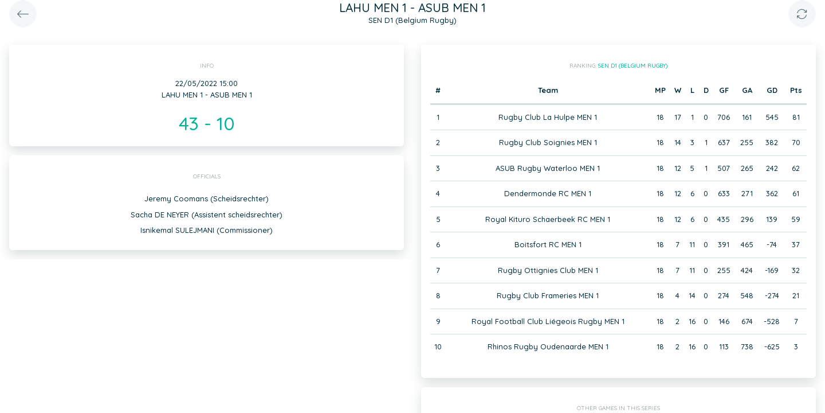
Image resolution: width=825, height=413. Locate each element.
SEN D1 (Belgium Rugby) (632, 65)
